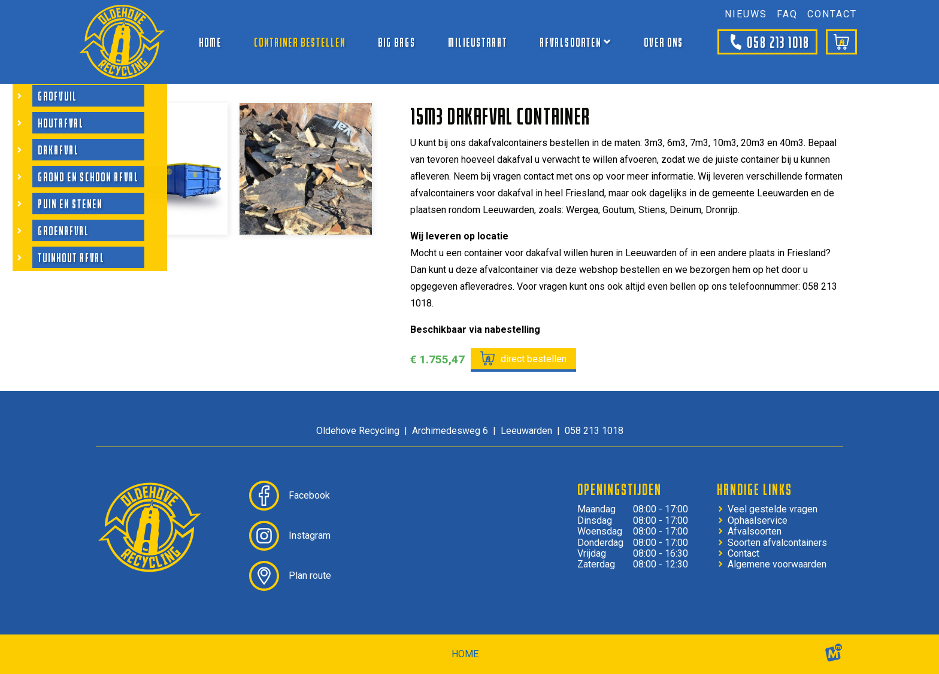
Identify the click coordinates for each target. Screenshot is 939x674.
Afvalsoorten (755, 531)
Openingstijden (619, 489)
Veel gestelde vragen (772, 509)
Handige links (754, 489)
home (465, 654)
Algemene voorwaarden (777, 564)
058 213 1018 (767, 42)
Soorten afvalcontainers (777, 543)
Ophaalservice (757, 520)
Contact (743, 553)
